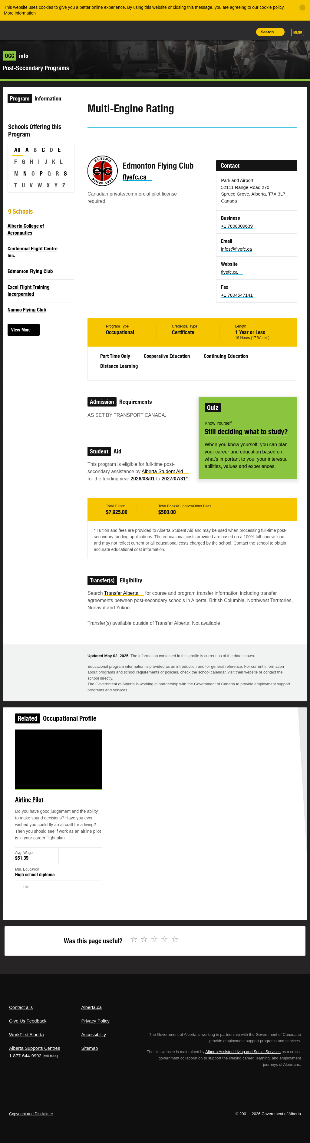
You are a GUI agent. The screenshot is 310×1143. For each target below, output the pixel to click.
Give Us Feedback (27, 1020)
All (17, 150)
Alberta (20, 29)
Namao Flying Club (27, 310)
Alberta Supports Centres (34, 1048)
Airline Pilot (34, 802)
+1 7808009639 (237, 226)
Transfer (124, 593)
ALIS (49, 30)
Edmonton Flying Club (30, 271)
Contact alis (21, 1007)
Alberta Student (165, 471)
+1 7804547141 (237, 295)
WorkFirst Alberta (26, 1034)
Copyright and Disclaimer (31, 1114)
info (15, 55)
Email (144, 139)
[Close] (302, 8)
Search (267, 32)
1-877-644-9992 (25, 1055)
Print (246, 32)
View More (21, 329)
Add (219, 32)
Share (205, 32)
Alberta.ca (91, 1007)
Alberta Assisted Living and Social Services (243, 1051)
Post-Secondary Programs (36, 68)
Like (232, 31)
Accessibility (93, 1034)
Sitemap (89, 1048)
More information (20, 13)
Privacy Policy (95, 1020)
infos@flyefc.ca (236, 249)
